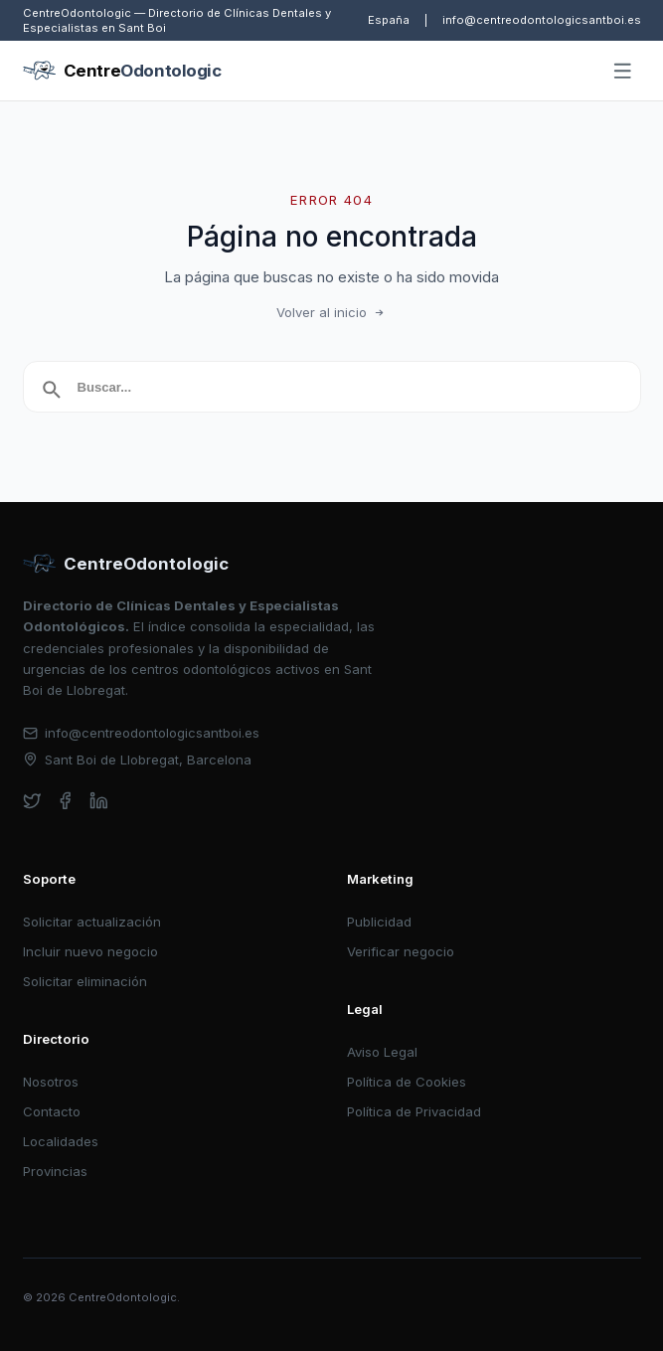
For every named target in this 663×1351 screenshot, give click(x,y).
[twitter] (32, 800)
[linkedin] (98, 800)
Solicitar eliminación (85, 981)
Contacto (52, 1111)
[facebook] (65, 800)
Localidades (60, 1141)
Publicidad (379, 921)
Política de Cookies (406, 1082)
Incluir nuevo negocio (90, 951)
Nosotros (51, 1082)
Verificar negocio (400, 951)
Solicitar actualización (92, 921)
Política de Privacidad (414, 1111)
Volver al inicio (332, 312)
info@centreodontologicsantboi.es (541, 20)
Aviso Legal (382, 1052)
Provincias (55, 1171)
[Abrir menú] (622, 71)
